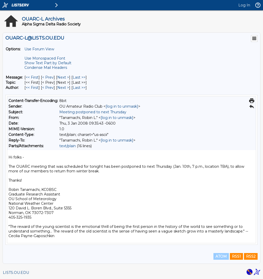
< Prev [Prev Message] (48, 77)
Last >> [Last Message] (79, 77)
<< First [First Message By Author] (32, 87)
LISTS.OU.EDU (16, 272)
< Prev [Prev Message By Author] (48, 87)
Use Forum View (39, 49)
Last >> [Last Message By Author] (79, 87)
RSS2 (251, 256)
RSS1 (236, 256)
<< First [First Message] (32, 77)
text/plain (67, 146)
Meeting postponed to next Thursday (92, 112)
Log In (244, 5)
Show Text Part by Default (47, 63)
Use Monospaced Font (44, 58)
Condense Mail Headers (45, 67)
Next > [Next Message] (63, 77)
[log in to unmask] (122, 106)
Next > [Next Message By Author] (63, 87)
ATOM (221, 256)
